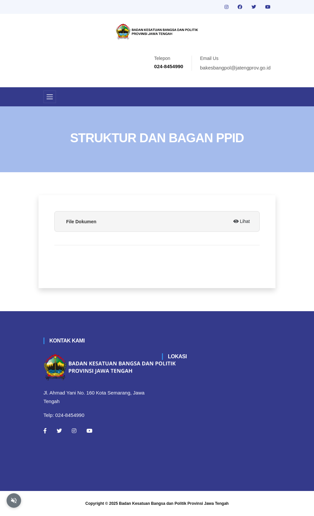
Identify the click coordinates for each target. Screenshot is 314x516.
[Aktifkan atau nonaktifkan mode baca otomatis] (14, 500)
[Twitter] (59, 431)
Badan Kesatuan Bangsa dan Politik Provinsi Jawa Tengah (174, 503)
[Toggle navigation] (49, 97)
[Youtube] (89, 431)
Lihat (241, 221)
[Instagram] (74, 431)
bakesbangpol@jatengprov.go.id (235, 67)
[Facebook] (45, 431)
